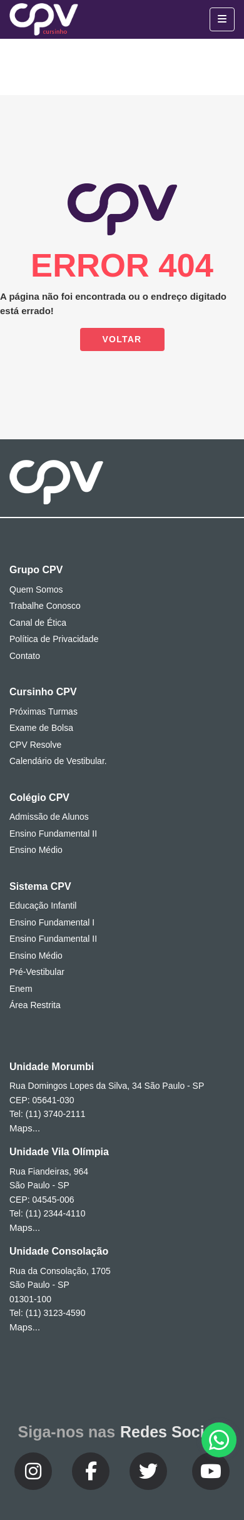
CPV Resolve (35, 745)
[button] (218, 1439)
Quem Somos (36, 589)
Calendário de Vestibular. (58, 761)
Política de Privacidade (53, 639)
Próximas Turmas (43, 711)
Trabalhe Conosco (45, 606)
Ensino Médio (36, 850)
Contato (24, 656)
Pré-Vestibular (36, 972)
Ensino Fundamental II (53, 834)
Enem (21, 989)
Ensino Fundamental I (51, 922)
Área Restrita (35, 1005)
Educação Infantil (42, 905)
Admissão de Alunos (49, 817)
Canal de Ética (37, 623)
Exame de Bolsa (41, 728)
